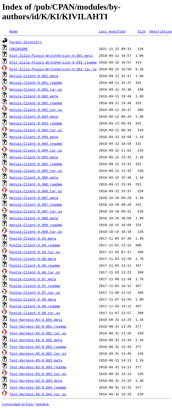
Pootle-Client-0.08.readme (34, 306)
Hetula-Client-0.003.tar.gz (35, 130)
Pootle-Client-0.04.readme (34, 245)
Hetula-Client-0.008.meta (33, 218)
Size (141, 31)
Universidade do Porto (17, 404)
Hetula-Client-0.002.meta (33, 96)
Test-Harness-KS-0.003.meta (35, 360)
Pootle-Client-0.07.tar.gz (34, 292)
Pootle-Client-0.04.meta (32, 238)
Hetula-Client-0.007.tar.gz (35, 211)
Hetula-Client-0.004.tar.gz (35, 150)
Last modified (112, 31)
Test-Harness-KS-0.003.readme (37, 367)
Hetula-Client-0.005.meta (33, 157)
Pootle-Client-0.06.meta (32, 258)
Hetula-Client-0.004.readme (35, 143)
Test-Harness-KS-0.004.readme (37, 387)
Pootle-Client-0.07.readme (34, 285)
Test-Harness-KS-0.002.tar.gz (37, 353)
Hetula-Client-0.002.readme (35, 103)
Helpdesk (42, 404)
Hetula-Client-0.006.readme (35, 184)
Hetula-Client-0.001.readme (35, 82)
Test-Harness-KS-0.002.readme (37, 346)
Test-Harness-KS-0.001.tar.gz (37, 333)
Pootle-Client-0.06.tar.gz (34, 272)
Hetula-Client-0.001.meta (33, 75)
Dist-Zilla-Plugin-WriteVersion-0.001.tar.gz (53, 69)
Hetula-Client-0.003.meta (33, 116)
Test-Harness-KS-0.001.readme (37, 326)
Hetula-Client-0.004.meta (33, 136)
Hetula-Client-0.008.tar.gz (35, 231)
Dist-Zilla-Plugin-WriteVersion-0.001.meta (51, 55)
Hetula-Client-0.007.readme (35, 204)
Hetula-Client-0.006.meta (33, 177)
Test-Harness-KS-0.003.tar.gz (37, 373)
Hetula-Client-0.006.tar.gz (35, 191)
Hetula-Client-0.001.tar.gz (35, 89)
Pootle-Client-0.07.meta (32, 279)
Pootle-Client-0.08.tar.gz (34, 312)
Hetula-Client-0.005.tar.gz (35, 170)
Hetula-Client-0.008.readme (35, 224)
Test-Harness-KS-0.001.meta (35, 319)
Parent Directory (25, 42)
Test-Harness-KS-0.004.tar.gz (37, 394)
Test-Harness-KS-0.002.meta (35, 340)
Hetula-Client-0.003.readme (35, 123)
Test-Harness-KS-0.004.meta (35, 380)
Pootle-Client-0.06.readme (34, 265)
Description (161, 31)
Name (13, 31)
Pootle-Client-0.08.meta (32, 299)
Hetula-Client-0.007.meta (33, 197)
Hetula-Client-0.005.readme (35, 163)
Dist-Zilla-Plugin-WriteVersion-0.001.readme (53, 62)
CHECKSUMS (18, 48)
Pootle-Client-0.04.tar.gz (34, 251)
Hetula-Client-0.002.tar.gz (35, 109)
